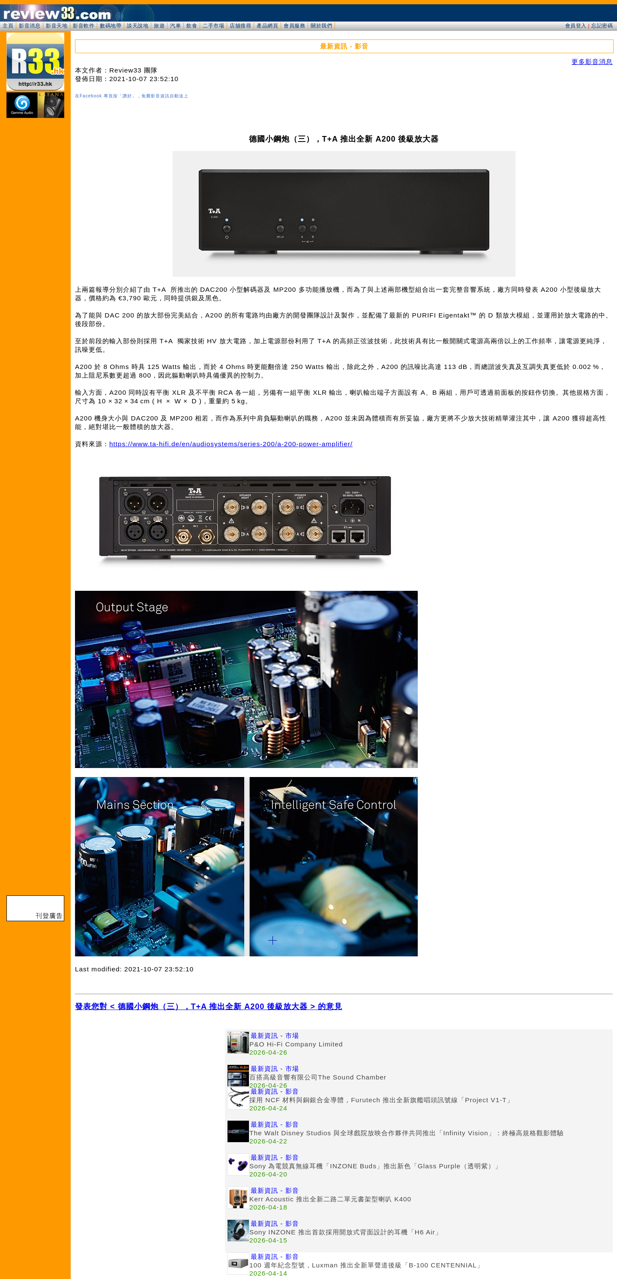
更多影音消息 (592, 61)
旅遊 (159, 26)
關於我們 (321, 26)
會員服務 (294, 26)
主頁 (8, 26)
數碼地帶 (110, 26)
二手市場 (213, 26)
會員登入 (576, 26)
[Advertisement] (150, 1089)
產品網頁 (267, 26)
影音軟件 (83, 26)
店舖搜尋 (240, 26)
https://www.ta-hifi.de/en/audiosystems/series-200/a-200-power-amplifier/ (231, 443)
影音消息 (29, 26)
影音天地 (56, 26)
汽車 (175, 26)
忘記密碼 (602, 26)
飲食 (191, 26)
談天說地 (137, 26)
